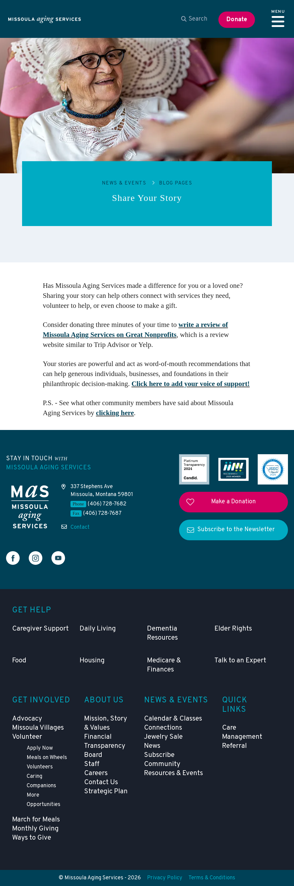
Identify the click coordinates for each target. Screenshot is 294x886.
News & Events (124, 183)
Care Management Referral (242, 737)
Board (93, 755)
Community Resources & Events (173, 769)
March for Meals (36, 819)
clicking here (115, 413)
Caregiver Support (40, 629)
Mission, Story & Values (105, 723)
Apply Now (40, 748)
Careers (96, 773)
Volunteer (27, 737)
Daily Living (98, 629)
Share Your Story (147, 198)
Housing (92, 660)
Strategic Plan (106, 791)
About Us (104, 700)
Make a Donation (233, 502)
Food (19, 660)
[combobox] (194, 19)
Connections (163, 728)
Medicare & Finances (164, 665)
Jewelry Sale (163, 737)
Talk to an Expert (240, 660)
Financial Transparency (104, 742)
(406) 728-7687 (102, 513)
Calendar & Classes (173, 718)
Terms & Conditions (211, 877)
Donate (236, 20)
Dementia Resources (162, 633)
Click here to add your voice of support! (191, 384)
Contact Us (101, 782)
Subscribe (159, 755)
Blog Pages (175, 183)
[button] (278, 19)
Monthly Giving (35, 828)
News (152, 746)
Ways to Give (31, 838)
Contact (80, 527)
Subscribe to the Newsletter (236, 530)
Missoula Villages (38, 728)
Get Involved (41, 700)
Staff (92, 764)
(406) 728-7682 (107, 504)
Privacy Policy (164, 877)
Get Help (31, 610)
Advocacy (27, 718)
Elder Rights (233, 629)
